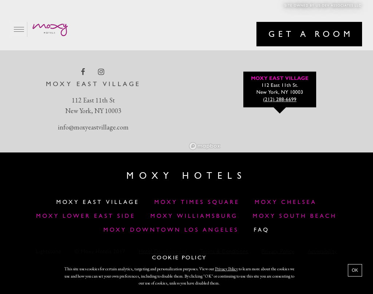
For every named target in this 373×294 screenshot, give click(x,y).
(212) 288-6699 (280, 100)
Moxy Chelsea (286, 202)
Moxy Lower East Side (86, 216)
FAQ (262, 230)
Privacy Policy (226, 269)
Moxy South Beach (295, 216)
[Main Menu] (19, 29)
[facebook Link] (83, 72)
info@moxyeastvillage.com (93, 127)
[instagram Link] (101, 72)
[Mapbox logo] (205, 146)
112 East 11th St (93, 100)
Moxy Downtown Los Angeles (171, 230)
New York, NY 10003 (93, 111)
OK (355, 270)
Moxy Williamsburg (194, 216)
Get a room (310, 34)
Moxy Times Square (197, 202)
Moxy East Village (97, 202)
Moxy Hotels (186, 176)
